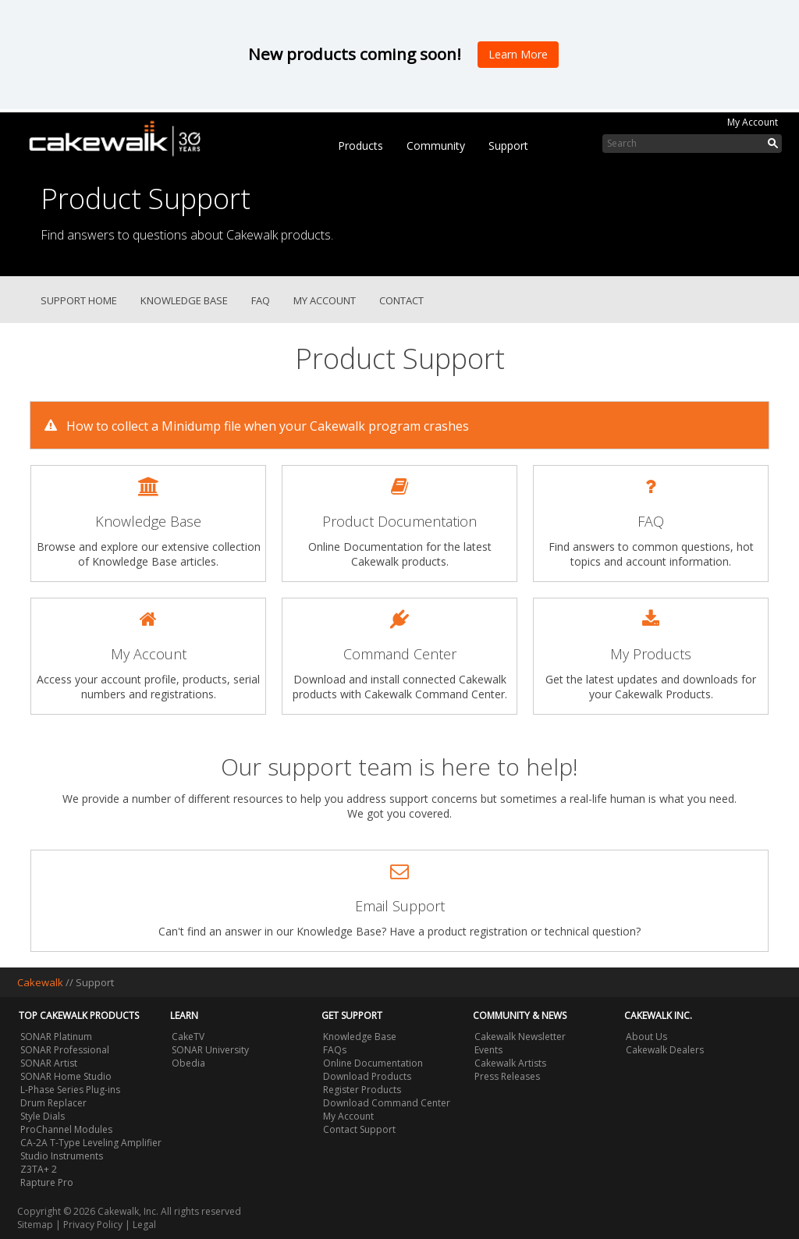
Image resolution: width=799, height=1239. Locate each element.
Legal (144, 1224)
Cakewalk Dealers (665, 1049)
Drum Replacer (53, 1102)
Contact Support (359, 1129)
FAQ (260, 300)
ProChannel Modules (66, 1129)
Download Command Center (386, 1102)
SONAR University (210, 1049)
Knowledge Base (184, 300)
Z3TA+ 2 (38, 1169)
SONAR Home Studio (66, 1076)
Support (508, 145)
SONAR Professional (64, 1049)
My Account (752, 122)
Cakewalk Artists (510, 1063)
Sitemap (35, 1224)
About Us (646, 1036)
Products (360, 145)
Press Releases (507, 1076)
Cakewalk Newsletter (520, 1036)
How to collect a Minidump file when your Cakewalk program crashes (253, 425)
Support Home (79, 300)
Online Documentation (373, 1063)
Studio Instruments (61, 1156)
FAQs (334, 1049)
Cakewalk (40, 982)
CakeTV (188, 1036)
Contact (401, 300)
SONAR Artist (48, 1063)
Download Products (367, 1076)
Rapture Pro (46, 1182)
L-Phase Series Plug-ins (70, 1089)
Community (436, 145)
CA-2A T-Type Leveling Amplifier (91, 1142)
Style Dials (42, 1116)
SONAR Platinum (56, 1036)
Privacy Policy (93, 1224)
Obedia (188, 1063)
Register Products (362, 1089)
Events (488, 1049)
